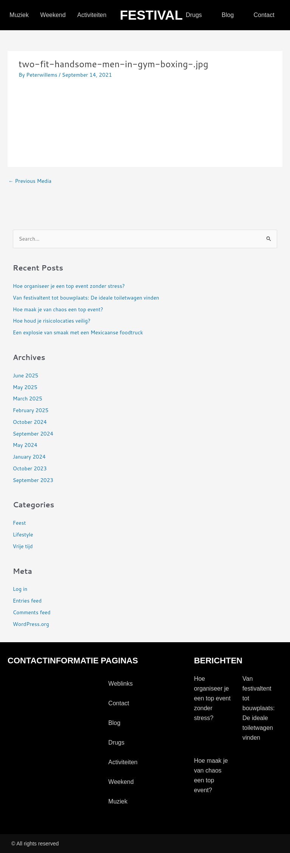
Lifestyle (23, 534)
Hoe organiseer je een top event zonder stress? (69, 285)
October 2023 (30, 468)
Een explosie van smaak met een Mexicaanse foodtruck (78, 332)
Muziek (19, 15)
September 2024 (33, 433)
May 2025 (25, 387)
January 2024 (29, 456)
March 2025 (27, 398)
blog (228, 15)
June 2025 (26, 375)
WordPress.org (31, 623)
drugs (194, 15)
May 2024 (25, 444)
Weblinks (120, 683)
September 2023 (33, 480)
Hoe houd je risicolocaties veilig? (52, 320)
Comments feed (32, 612)
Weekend (53, 15)
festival (151, 15)
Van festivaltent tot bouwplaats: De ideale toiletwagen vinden (86, 297)
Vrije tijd (23, 546)
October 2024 (30, 421)
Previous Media (29, 180)
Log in (20, 588)
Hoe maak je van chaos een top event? (58, 309)
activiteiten (91, 15)
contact (263, 15)
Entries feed (27, 600)
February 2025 (31, 410)
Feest (19, 522)
